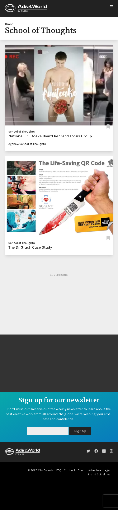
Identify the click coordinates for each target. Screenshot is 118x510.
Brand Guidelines (99, 474)
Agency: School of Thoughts (27, 144)
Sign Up (80, 431)
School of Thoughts (21, 131)
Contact (69, 470)
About (82, 470)
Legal (106, 470)
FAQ (58, 470)
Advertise (94, 470)
